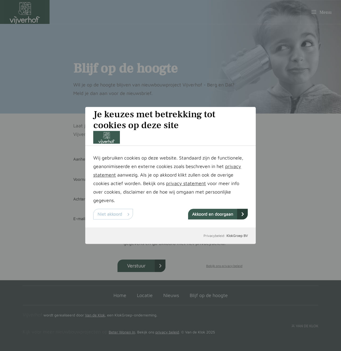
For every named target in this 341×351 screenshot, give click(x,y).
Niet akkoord (113, 214)
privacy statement (186, 183)
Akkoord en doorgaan (218, 214)
